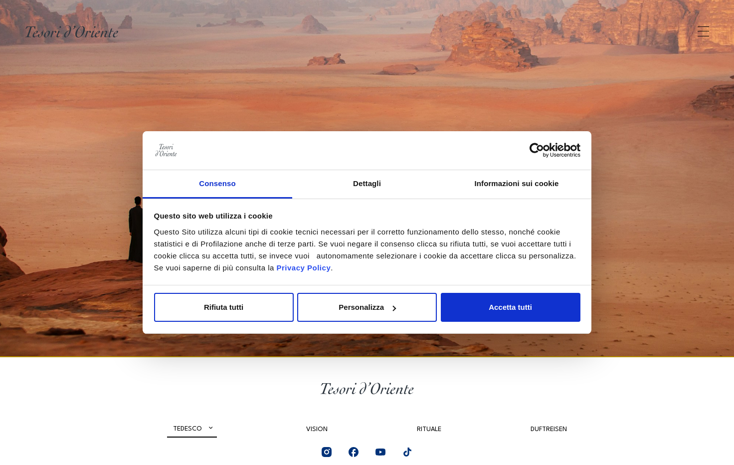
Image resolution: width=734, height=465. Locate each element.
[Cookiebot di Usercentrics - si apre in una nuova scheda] (536, 150)
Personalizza (367, 307)
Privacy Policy (303, 267)
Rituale (429, 429)
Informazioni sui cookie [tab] (517, 183)
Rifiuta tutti (223, 307)
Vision (317, 429)
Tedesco (187, 429)
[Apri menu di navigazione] (703, 31)
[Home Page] (71, 31)
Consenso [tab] (217, 183)
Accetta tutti (510, 307)
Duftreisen (549, 429)
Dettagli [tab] (367, 183)
